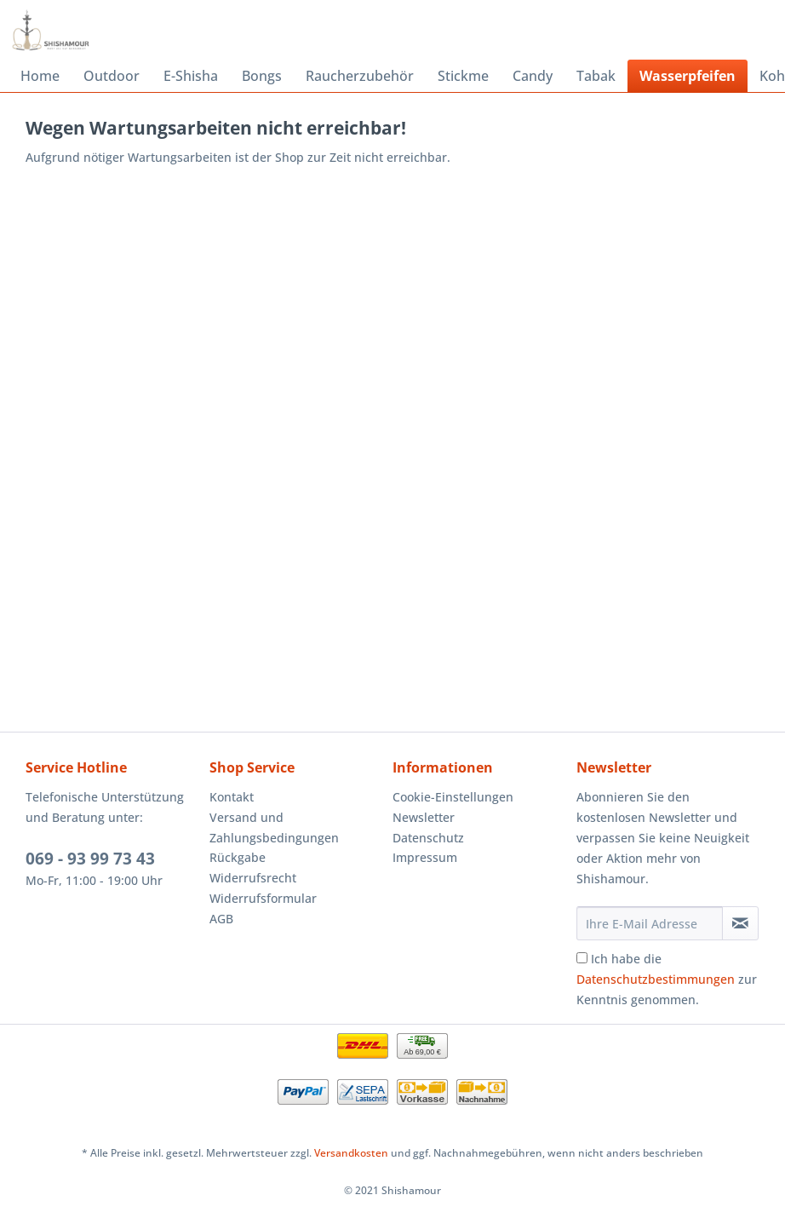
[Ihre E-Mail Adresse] (649, 923)
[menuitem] (40, 76)
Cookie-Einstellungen (452, 797)
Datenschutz (428, 838)
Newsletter (423, 817)
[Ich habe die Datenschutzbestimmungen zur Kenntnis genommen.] (581, 957)
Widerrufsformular (263, 898)
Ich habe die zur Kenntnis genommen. (666, 979)
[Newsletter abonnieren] (740, 923)
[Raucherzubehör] (360, 76)
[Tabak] (595, 76)
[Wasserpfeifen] (687, 76)
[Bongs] (262, 76)
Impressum (424, 857)
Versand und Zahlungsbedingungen (274, 827)
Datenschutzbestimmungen (655, 979)
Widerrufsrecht (252, 878)
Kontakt (231, 797)
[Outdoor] (112, 76)
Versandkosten (351, 1153)
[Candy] (532, 76)
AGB (221, 919)
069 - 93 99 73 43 (90, 858)
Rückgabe (237, 857)
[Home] (40, 76)
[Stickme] (463, 76)
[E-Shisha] (191, 76)
